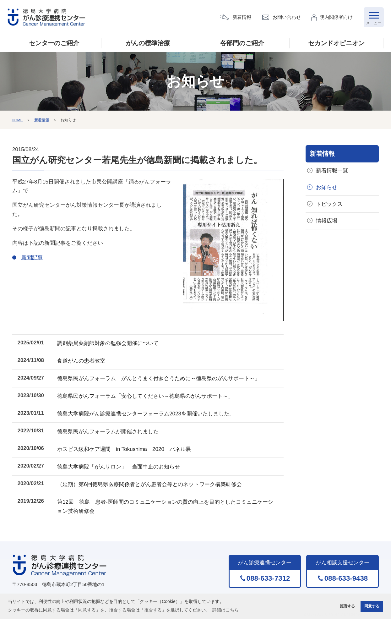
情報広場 (327, 222)
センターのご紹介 (54, 43)
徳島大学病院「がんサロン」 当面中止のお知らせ (121, 461)
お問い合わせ (287, 17)
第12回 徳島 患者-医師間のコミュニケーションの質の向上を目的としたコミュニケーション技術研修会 (168, 499)
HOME (17, 120)
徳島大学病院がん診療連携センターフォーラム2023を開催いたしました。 (149, 411)
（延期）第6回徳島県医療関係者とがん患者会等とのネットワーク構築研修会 (152, 478)
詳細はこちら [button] (225, 609)
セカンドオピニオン (336, 43)
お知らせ (327, 188)
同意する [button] (371, 606)
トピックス (329, 205)
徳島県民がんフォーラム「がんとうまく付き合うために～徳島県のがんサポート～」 (161, 377)
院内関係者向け (336, 17)
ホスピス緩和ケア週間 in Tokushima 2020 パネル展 (127, 444)
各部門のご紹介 (242, 43)
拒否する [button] (345, 606)
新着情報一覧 (332, 171)
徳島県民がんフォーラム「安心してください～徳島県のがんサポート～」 (148, 394)
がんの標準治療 (148, 43)
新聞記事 (32, 258)
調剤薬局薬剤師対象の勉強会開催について (111, 343)
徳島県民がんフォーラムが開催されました (111, 427)
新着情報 (241, 17)
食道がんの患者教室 (84, 360)
